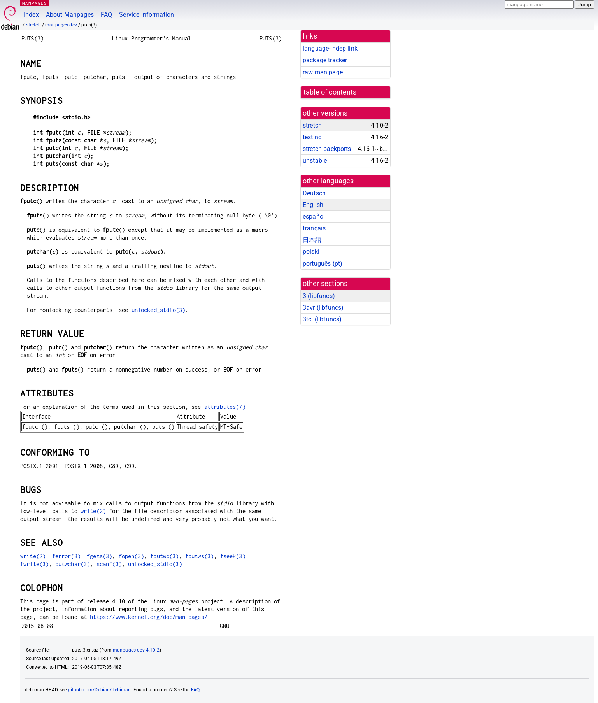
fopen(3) (131, 556)
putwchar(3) (72, 564)
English (313, 205)
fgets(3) (99, 556)
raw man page (323, 72)
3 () (319, 296)
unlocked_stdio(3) (159, 310)
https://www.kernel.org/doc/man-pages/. (150, 617)
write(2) (93, 511)
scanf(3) (109, 564)
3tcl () (322, 319)
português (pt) (322, 263)
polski (311, 251)
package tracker (325, 60)
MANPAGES (34, 2)
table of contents (330, 92)
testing (312, 137)
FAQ (106, 14)
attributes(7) (225, 406)
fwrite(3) (34, 564)
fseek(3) (233, 556)
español (314, 216)
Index (31, 14)
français (314, 228)
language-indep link (330, 48)
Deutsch (314, 193)
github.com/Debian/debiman (99, 689)
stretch (33, 25)
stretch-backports (327, 149)
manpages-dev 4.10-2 (136, 650)
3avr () (323, 307)
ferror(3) (66, 556)
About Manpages (70, 14)
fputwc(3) (164, 556)
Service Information (146, 14)
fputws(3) (199, 556)
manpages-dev (61, 25)
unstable (315, 160)
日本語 (312, 240)
